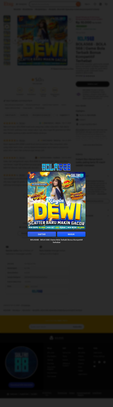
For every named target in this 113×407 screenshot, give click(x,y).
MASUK (71, 234)
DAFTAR (42, 234)
